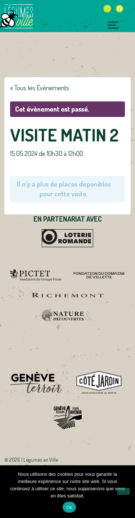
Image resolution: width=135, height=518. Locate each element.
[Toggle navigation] (113, 24)
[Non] (123, 491)
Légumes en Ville (18, 16)
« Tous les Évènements (39, 87)
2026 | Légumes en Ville (33, 459)
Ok (69, 507)
